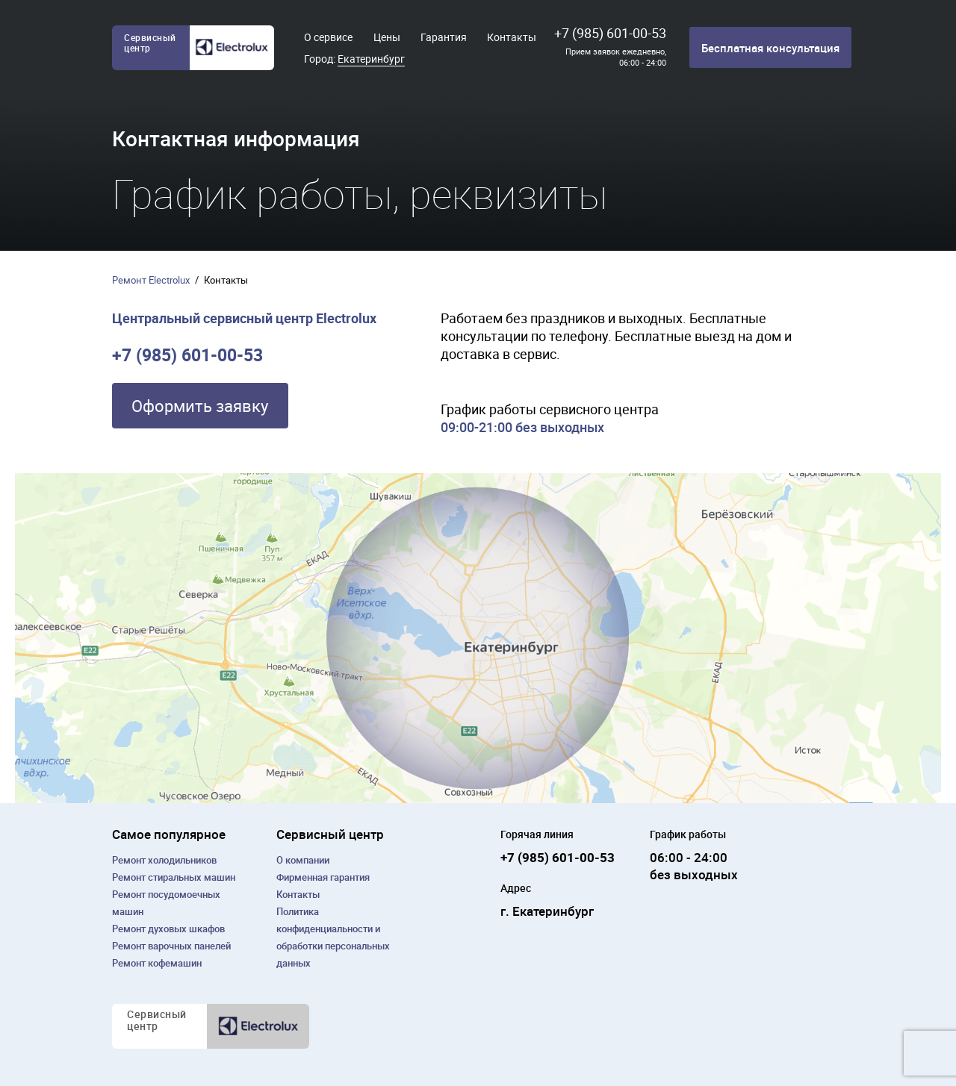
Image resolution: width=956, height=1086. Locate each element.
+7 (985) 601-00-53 (610, 33)
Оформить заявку (199, 405)
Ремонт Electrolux (151, 280)
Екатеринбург (371, 59)
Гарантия (443, 37)
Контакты (511, 37)
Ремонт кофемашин (157, 963)
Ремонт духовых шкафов (168, 928)
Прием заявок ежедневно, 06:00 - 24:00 (615, 57)
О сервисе (328, 37)
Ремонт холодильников (164, 860)
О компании (302, 860)
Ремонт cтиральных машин (173, 877)
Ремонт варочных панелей (171, 945)
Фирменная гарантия (323, 877)
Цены (386, 37)
